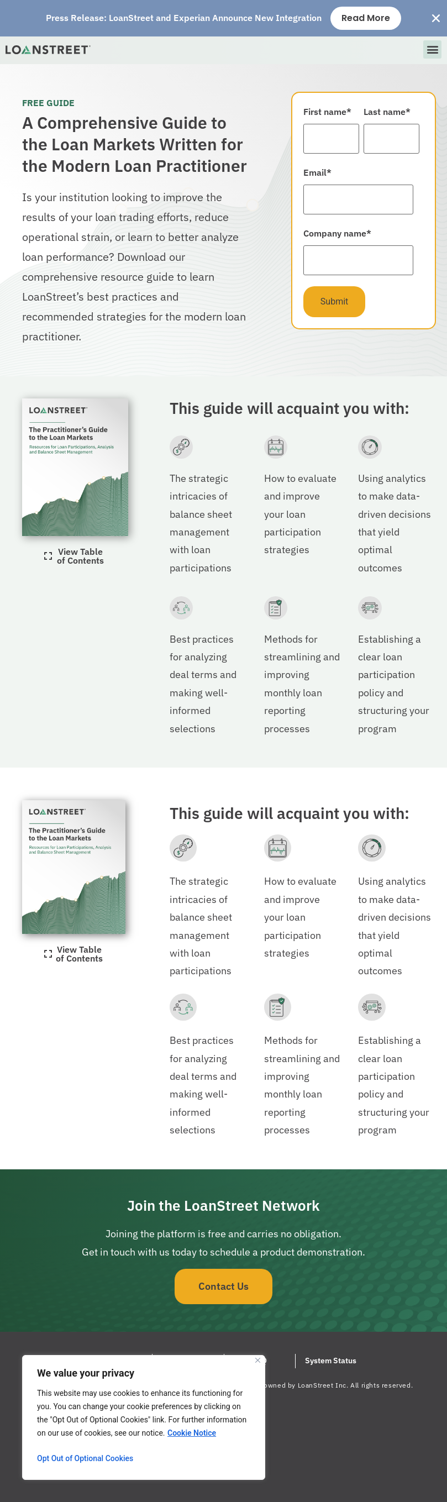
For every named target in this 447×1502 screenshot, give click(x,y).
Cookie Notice (191, 1433)
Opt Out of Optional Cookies (85, 1458)
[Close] (257, 1360)
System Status (330, 1361)
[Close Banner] (435, 18)
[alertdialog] (223, 18)
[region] (143, 1417)
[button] (432, 49)
